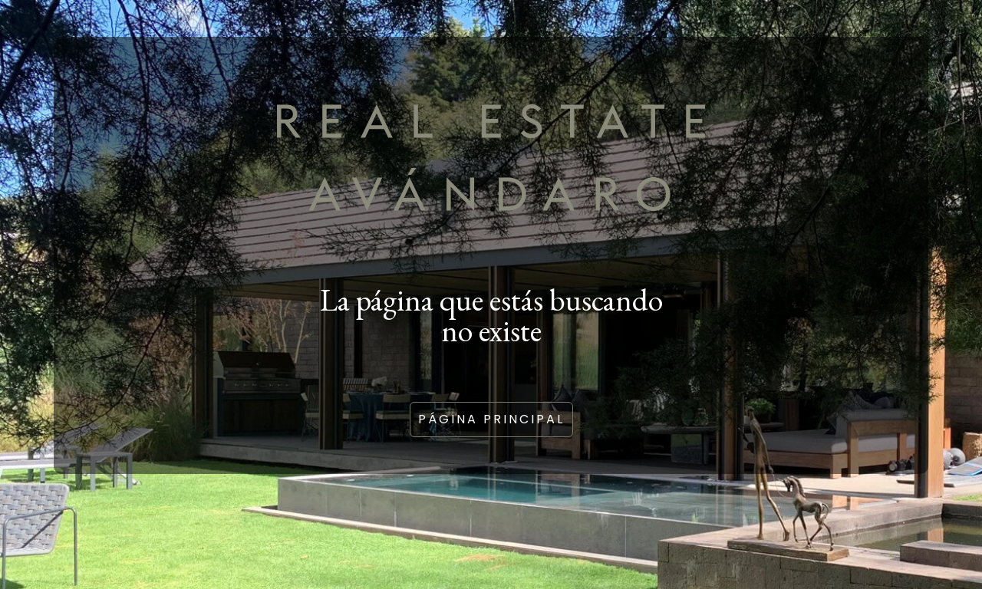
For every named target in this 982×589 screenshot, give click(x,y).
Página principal (491, 419)
